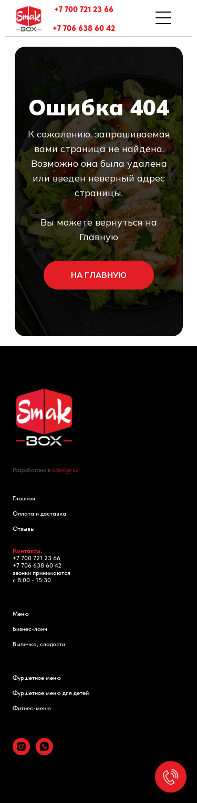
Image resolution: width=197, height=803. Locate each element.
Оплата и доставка (39, 513)
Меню (21, 613)
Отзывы (24, 528)
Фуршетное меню (37, 677)
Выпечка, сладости (39, 644)
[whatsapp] (44, 752)
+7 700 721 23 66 (83, 9)
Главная (24, 498)
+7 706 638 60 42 (84, 28)
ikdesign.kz (65, 470)
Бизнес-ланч (30, 629)
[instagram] (21, 752)
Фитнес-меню (32, 708)
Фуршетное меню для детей (51, 693)
